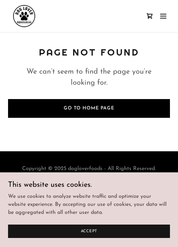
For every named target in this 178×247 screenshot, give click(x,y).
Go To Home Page (89, 108)
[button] (163, 16)
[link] (24, 16)
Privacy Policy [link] (89, 184)
